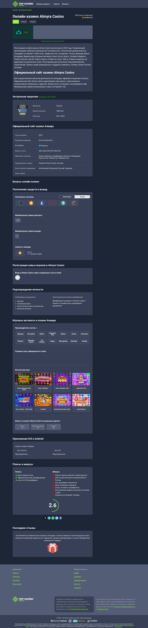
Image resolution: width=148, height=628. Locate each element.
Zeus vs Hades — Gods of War (24, 402)
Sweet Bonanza (81, 402)
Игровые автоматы (43, 4)
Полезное (65, 4)
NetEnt (76, 573)
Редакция (16, 577)
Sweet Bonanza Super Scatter (62, 402)
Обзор (16, 22)
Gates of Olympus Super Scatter (24, 381)
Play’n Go (77, 584)
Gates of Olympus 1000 (62, 381)
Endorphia (77, 577)
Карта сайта (17, 584)
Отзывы (32, 22)
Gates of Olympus (43, 381)
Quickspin (77, 588)
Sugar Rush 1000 (81, 381)
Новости (56, 4)
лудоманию (118, 626)
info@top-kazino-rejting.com (79, 609)
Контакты (16, 580)
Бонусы (24, 22)
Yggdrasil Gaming (80, 580)
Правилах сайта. (103, 609)
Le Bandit (43, 402)
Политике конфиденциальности (124, 607)
